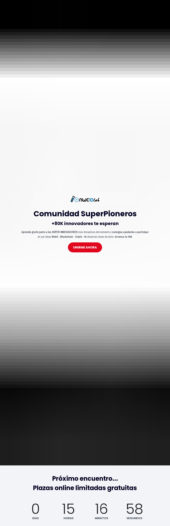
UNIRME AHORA (85, 221)
